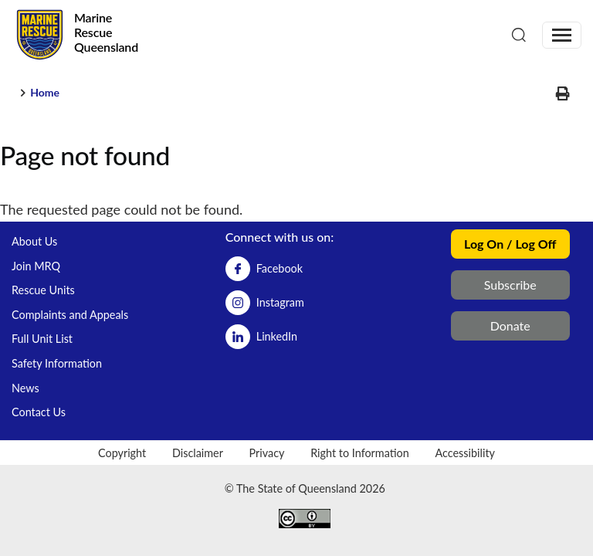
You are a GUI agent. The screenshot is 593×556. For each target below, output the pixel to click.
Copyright (122, 452)
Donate (510, 325)
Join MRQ (36, 266)
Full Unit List (42, 338)
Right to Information (359, 452)
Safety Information (57, 363)
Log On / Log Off (510, 243)
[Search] (519, 34)
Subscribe (510, 284)
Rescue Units (43, 290)
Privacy (267, 452)
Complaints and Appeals (70, 314)
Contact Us (39, 412)
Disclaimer (197, 452)
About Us (34, 241)
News (25, 388)
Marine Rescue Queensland (106, 32)
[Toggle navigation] (561, 35)
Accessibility (465, 452)
